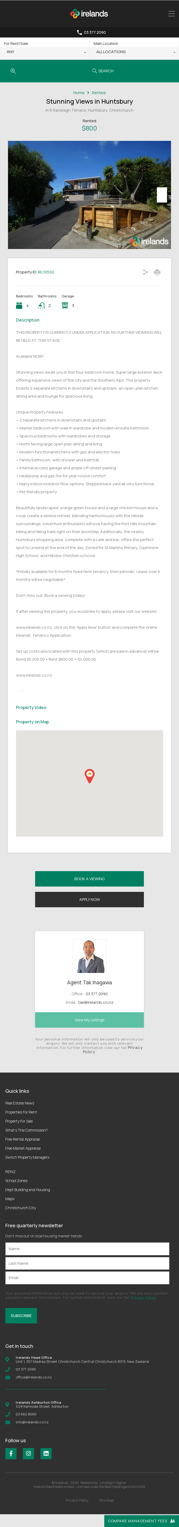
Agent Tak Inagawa (89, 995)
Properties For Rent (21, 1124)
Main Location (106, 43)
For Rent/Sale (16, 43)
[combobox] (44, 53)
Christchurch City (20, 1220)
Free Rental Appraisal (22, 1151)
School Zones (16, 1193)
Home (79, 92)
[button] (89, 788)
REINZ (10, 1184)
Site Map (106, 1513)
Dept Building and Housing (27, 1202)
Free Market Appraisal (23, 1160)
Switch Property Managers (27, 1169)
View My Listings (90, 1032)
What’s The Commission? (26, 1142)
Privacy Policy (143, 1310)
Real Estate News (19, 1115)
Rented (99, 92)
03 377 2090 (95, 32)
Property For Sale (19, 1133)
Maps (9, 1211)
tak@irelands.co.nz (96, 1015)
